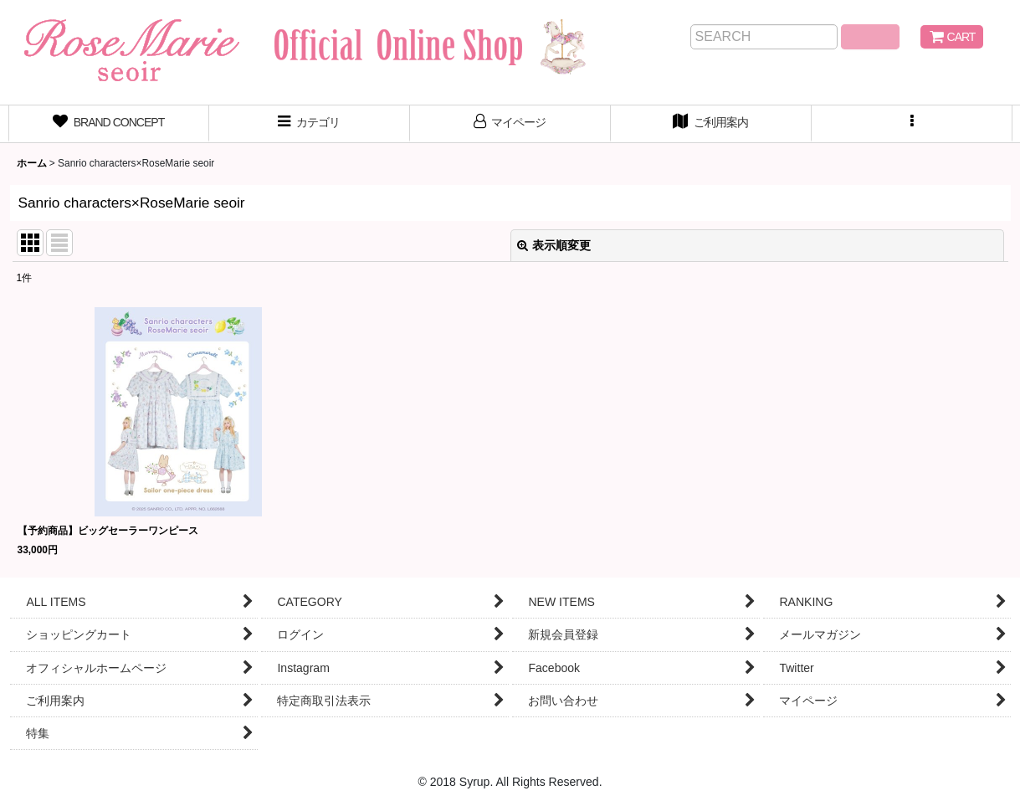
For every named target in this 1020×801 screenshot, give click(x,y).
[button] (912, 123)
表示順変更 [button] (554, 245)
